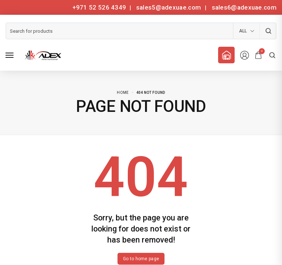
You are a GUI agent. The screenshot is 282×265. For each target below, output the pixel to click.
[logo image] (42, 54)
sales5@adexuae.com (169, 7)
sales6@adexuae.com (243, 7)
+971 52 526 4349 (99, 7)
